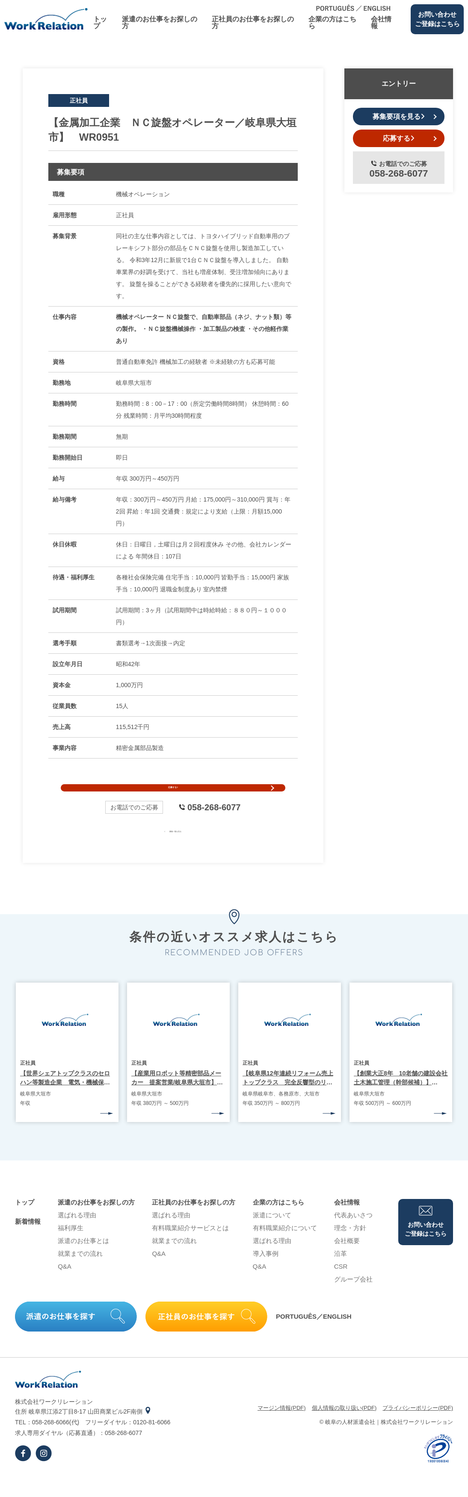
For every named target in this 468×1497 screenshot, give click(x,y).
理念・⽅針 (350, 1248)
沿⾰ (340, 1273)
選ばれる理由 (77, 1235)
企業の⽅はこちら (332, 22)
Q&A (64, 1286)
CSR (341, 1286)
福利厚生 (70, 1248)
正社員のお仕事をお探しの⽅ (253, 22)
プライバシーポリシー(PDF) (417, 1428)
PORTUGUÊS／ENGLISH (314, 1337)
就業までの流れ (80, 1273)
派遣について (272, 1235)
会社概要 (347, 1261)
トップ (100, 22)
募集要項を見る (399, 116)
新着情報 (28, 1241)
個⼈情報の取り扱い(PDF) (344, 1428)
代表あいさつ (353, 1235)
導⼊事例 (265, 1273)
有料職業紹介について (285, 1248)
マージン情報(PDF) (282, 1428)
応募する (173, 798)
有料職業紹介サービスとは (190, 1248)
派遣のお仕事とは (83, 1261)
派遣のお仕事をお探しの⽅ (159, 22)
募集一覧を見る (173, 850)
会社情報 (381, 22)
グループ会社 (353, 1299)
